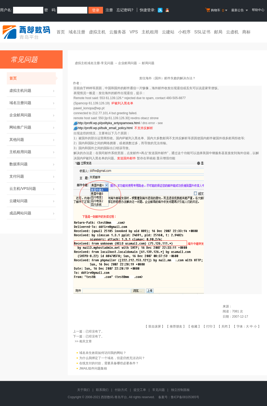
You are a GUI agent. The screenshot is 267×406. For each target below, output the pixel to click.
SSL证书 (202, 32)
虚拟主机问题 (32, 90)
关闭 (224, 326)
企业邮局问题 (32, 115)
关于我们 (83, 390)
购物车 (217, 10)
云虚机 (232, 32)
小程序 (184, 32)
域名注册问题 (32, 103)
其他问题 (32, 139)
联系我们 (102, 390)
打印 (209, 326)
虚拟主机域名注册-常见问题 (94, 63)
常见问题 (158, 390)
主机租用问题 (32, 152)
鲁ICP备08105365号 (185, 397)
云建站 (168, 32)
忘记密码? (125, 10)
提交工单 (140, 390)
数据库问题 (32, 164)
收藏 (194, 326)
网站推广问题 (32, 127)
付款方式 (121, 390)
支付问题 (32, 176)
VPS (134, 32)
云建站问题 (32, 201)
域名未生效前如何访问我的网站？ (102, 353)
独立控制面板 (180, 390)
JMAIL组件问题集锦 (93, 368)
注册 (109, 10)
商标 (246, 32)
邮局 (218, 32)
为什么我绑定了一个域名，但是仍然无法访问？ (112, 358)
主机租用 (150, 32)
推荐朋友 (176, 326)
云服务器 (117, 32)
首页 (61, 32)
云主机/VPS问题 (32, 188)
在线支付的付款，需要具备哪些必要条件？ (109, 363)
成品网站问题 (32, 213)
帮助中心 (258, 10)
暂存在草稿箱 (146, 158)
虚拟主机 (97, 32)
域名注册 (77, 32)
